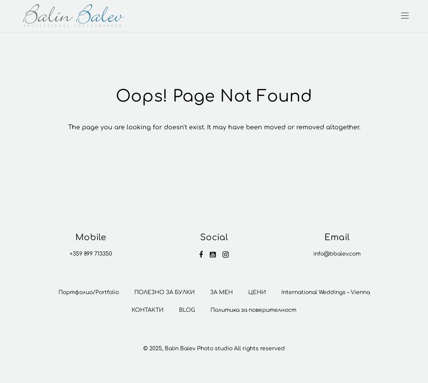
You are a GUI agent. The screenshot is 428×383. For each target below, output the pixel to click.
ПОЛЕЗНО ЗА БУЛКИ (164, 292)
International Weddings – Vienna (325, 292)
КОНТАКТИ (148, 310)
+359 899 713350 (91, 254)
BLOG (187, 310)
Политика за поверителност (253, 310)
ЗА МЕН (221, 292)
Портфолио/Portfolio (89, 292)
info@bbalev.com (337, 254)
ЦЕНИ (257, 292)
